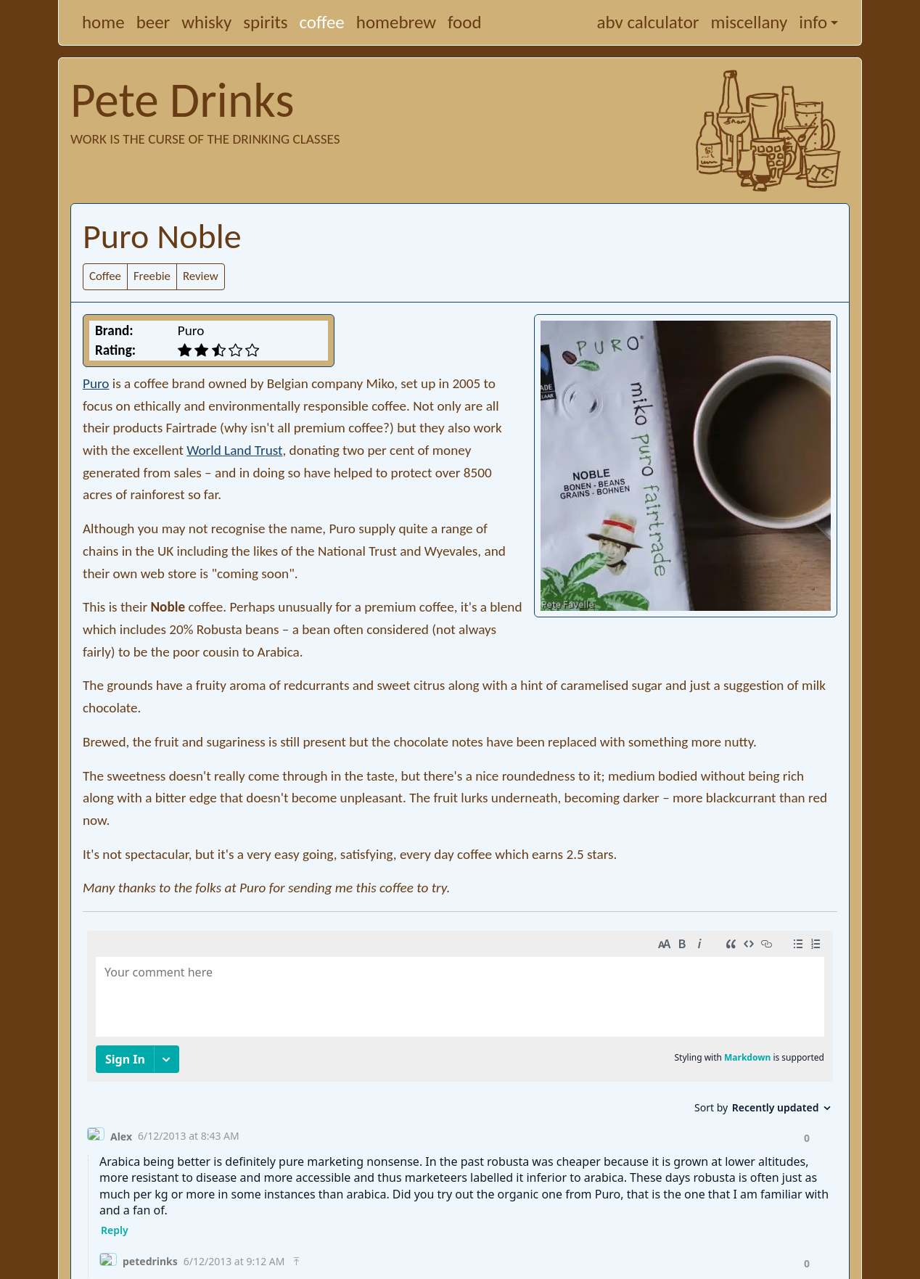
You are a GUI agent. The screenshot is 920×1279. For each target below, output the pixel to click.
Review (200, 276)
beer (153, 22)
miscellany (749, 22)
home (103, 22)
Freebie (152, 276)
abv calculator (648, 22)
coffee (322, 22)
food (465, 22)
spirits (265, 22)
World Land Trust (234, 450)
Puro (96, 383)
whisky (206, 22)
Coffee (105, 276)
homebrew (396, 22)
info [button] (813, 22)
